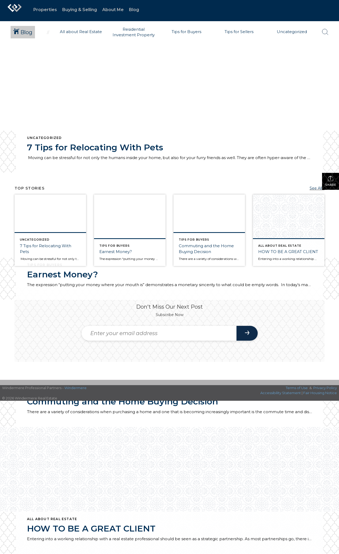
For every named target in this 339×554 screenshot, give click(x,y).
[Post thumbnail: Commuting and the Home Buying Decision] (209, 230)
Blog (134, 9)
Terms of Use (297, 388)
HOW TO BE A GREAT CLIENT (91, 528)
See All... (317, 188)
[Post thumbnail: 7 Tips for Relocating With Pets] (50, 230)
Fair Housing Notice (320, 393)
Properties (45, 9)
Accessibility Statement (280, 393)
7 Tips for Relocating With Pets (95, 147)
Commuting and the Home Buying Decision (122, 401)
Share (330, 181)
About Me (113, 9)
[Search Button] (325, 32)
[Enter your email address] (159, 333)
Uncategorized (44, 138)
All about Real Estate (52, 519)
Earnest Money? (62, 274)
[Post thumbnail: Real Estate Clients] (130, 230)
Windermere (75, 388)
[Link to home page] (14, 10)
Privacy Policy (325, 388)
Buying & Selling (79, 9)
